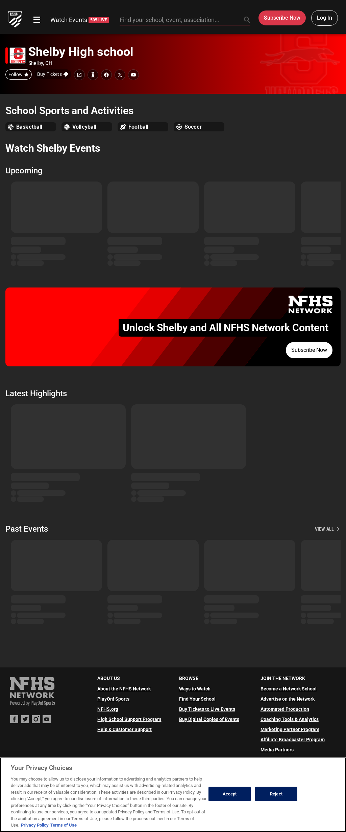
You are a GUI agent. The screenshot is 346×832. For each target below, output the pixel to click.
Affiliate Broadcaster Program (293, 739)
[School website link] (79, 74)
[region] (173, 794)
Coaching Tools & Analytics (290, 719)
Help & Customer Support (124, 729)
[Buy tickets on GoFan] (52, 74)
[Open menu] (37, 20)
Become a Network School (289, 688)
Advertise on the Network (288, 699)
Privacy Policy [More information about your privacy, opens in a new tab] (35, 825)
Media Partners (277, 749)
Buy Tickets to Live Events (207, 709)
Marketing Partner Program (290, 729)
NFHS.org (107, 709)
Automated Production (285, 709)
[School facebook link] (106, 74)
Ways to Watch (195, 688)
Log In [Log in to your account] (324, 18)
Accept (230, 793)
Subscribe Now (309, 350)
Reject (276, 793)
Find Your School (197, 699)
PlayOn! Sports (113, 699)
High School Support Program (129, 719)
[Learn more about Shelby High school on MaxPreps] (93, 74)
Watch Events (79, 19)
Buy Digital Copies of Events (209, 719)
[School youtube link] (133, 74)
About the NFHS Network (124, 688)
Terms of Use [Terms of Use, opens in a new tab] (63, 825)
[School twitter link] (120, 74)
